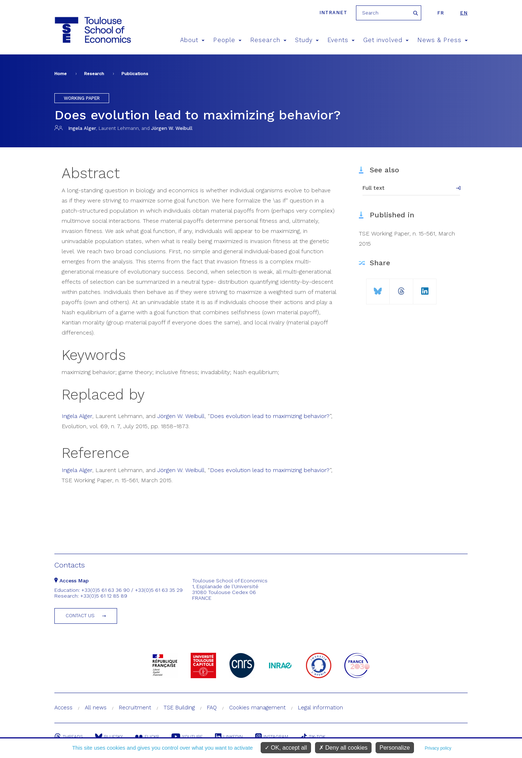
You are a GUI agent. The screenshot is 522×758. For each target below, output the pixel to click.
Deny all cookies (343, 748)
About (192, 40)
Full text (373, 188)
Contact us (80, 615)
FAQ (212, 707)
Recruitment (135, 707)
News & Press (442, 40)
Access (63, 707)
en (464, 13)
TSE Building (179, 707)
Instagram (271, 736)
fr (440, 13)
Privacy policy (438, 748)
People (227, 40)
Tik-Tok (313, 736)
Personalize (395, 748)
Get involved (386, 40)
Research (268, 40)
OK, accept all (286, 748)
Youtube (187, 736)
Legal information (320, 707)
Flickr (147, 736)
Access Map (71, 580)
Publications (134, 73)
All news (96, 707)
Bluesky (109, 736)
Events (341, 40)
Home (60, 73)
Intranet (333, 12)
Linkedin (229, 736)
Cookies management (257, 707)
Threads (68, 736)
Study (307, 40)
